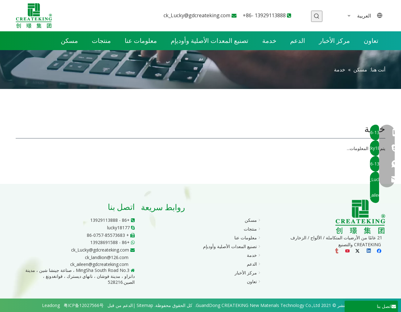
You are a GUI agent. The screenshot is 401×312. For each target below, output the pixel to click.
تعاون (252, 281)
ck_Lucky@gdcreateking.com (197, 15)
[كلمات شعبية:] (316, 16)
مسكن (251, 220)
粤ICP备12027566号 (84, 305)
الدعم (252, 264)
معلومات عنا (245, 238)
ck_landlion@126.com (106, 257)
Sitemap (145, 305)
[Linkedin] (369, 251)
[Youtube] (348, 251)
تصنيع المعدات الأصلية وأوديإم (230, 246)
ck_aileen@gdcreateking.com (99, 264)
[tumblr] (337, 251)
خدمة (252, 255)
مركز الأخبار (246, 273)
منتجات (250, 229)
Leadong (51, 305)
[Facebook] (380, 251)
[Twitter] (358, 251)
